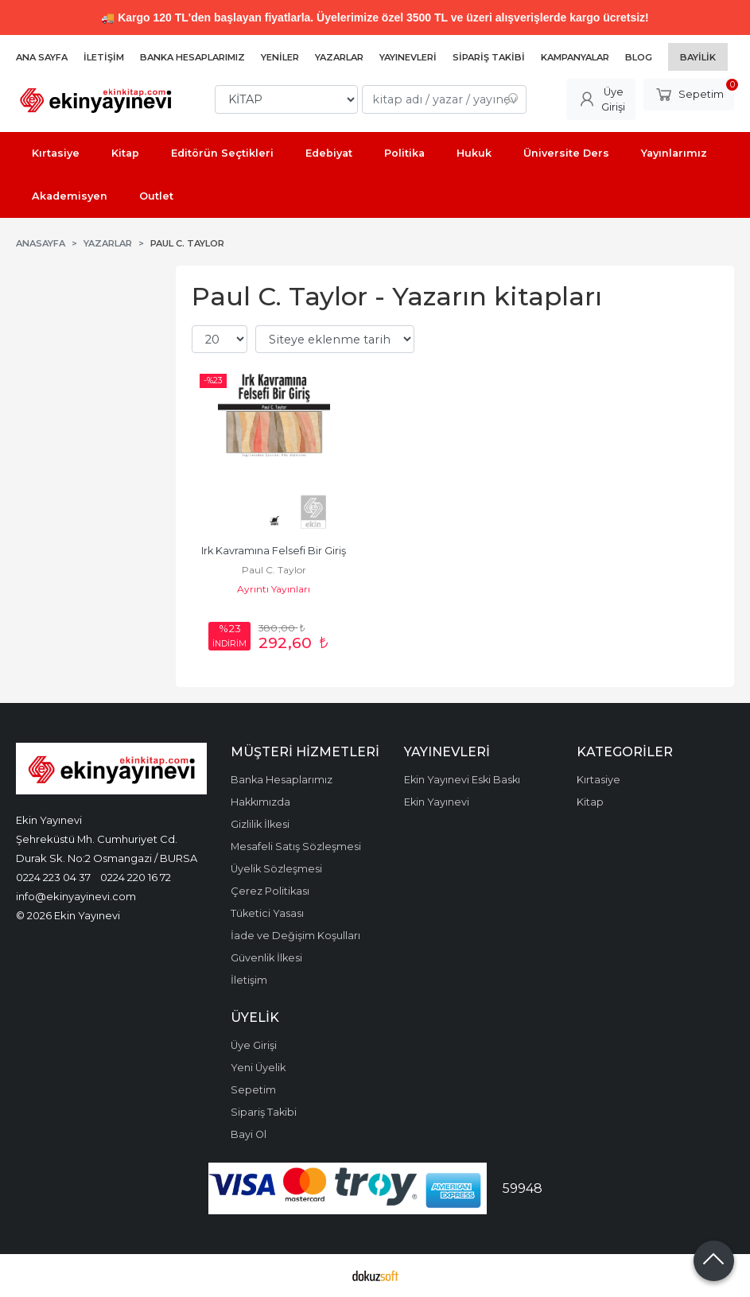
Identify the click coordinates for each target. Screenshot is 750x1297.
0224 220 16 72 (135, 877)
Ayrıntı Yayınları (273, 589)
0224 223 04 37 (53, 877)
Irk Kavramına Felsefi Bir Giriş (273, 551)
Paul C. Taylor (274, 570)
